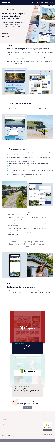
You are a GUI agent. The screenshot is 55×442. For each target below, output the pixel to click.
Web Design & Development (7, 37)
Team (42, 2)
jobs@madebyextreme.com (48, 420)
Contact (51, 2)
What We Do (32, 2)
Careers (4, 414)
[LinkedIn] (45, 435)
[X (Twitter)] (47, 435)
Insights (46, 2)
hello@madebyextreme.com (48, 416)
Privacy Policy (6, 422)
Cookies (4, 424)
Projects (38, 2)
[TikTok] (52, 435)
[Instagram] (50, 435)
